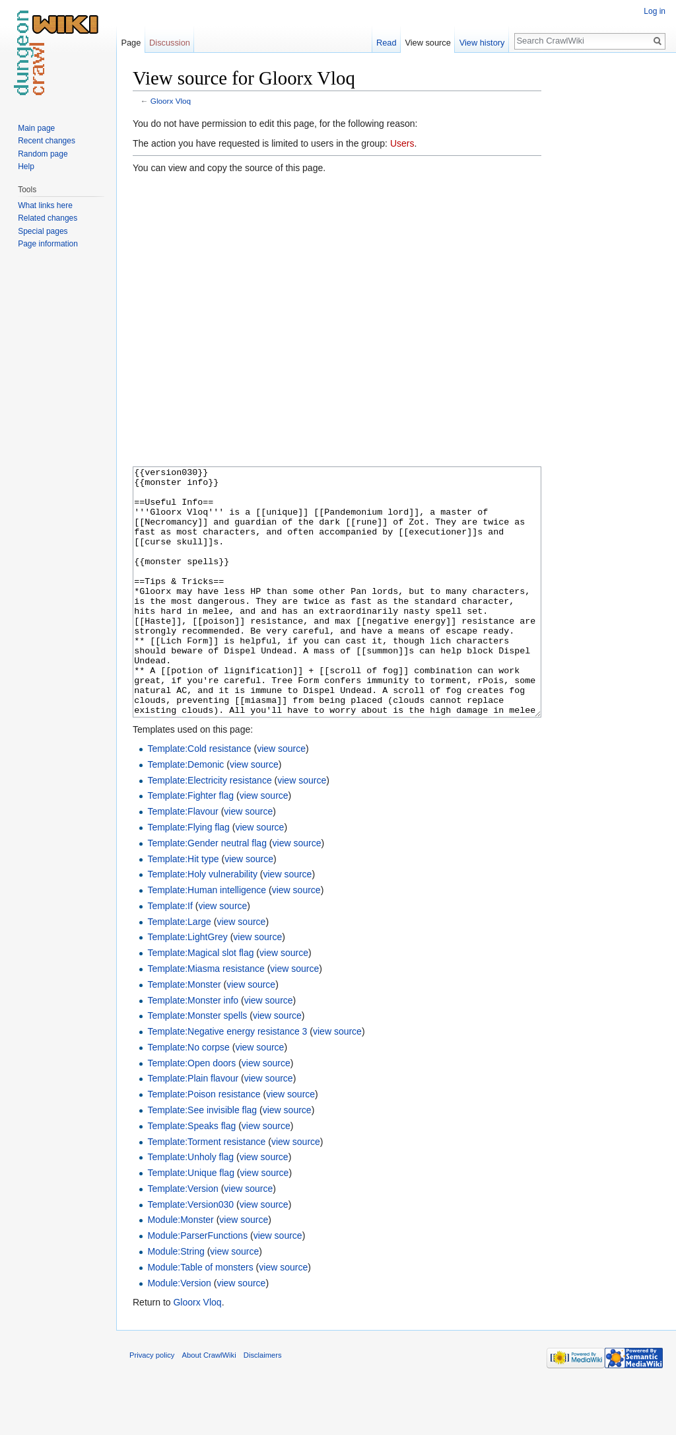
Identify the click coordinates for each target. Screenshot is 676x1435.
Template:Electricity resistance (209, 830)
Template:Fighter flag (190, 845)
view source (281, 798)
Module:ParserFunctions (197, 1285)
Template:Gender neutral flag (207, 892)
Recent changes (46, 140)
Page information (48, 243)
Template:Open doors (191, 1112)
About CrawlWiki (209, 1405)
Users (402, 143)
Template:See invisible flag (202, 1159)
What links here (45, 205)
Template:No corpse (188, 1096)
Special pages (42, 231)
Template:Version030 (190, 1254)
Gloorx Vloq (171, 100)
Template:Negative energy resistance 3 (227, 1081)
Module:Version (179, 1332)
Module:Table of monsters (200, 1316)
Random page (42, 154)
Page (131, 43)
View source (427, 43)
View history (482, 43)
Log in (654, 11)
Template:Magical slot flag (200, 1002)
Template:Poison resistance (203, 1143)
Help (26, 166)
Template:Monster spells (197, 1065)
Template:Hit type (183, 908)
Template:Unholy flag (190, 1206)
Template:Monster (183, 1034)
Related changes (47, 218)
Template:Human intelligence (206, 939)
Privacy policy (151, 1405)
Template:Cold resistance (199, 798)
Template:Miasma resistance (205, 1018)
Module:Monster (180, 1269)
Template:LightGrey (187, 986)
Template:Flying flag (188, 876)
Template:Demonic (185, 814)
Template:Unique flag (190, 1222)
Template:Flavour (182, 861)
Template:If (169, 955)
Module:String (175, 1301)
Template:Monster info (192, 1050)
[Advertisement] (607, 264)
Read (386, 43)
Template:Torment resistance (206, 1191)
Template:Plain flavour (192, 1127)
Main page (36, 128)
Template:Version (182, 1238)
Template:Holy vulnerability (202, 923)
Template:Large (179, 971)
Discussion (169, 43)
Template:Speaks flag (191, 1175)
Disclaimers (263, 1405)
